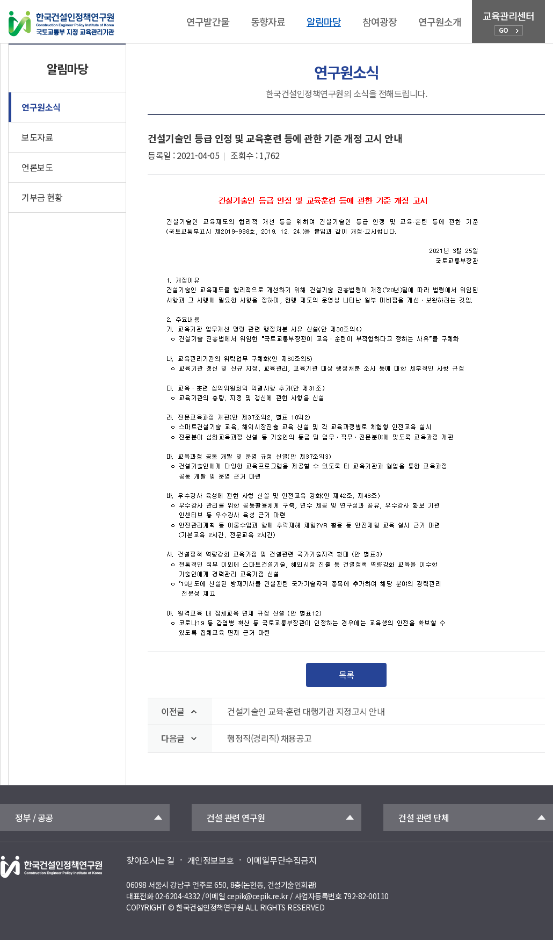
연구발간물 (207, 21)
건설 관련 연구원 (236, 817)
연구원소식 (41, 106)
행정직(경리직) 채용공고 (269, 738)
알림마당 (324, 21)
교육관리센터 (508, 22)
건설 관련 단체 (423, 817)
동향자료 (268, 21)
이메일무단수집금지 (281, 860)
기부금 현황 (41, 197)
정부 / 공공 (34, 817)
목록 (346, 674)
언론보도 (37, 167)
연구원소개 (439, 21)
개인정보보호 (210, 860)
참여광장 (379, 21)
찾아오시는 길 (150, 860)
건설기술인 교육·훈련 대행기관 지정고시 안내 (305, 711)
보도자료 (37, 137)
